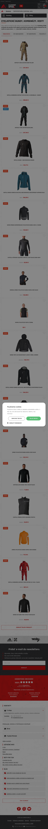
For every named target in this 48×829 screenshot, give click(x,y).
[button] (14, 423)
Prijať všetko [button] (34, 418)
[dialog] (24, 414)
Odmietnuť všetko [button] (17, 418)
